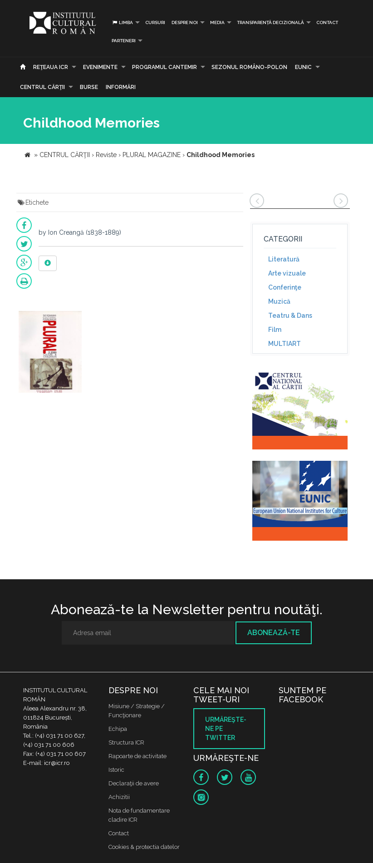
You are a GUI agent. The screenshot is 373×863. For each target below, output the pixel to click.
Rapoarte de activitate (137, 756)
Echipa (117, 728)
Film (274, 329)
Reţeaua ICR (50, 67)
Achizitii (119, 797)
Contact (327, 22)
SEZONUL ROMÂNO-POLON (249, 67)
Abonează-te (273, 632)
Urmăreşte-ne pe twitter (225, 728)
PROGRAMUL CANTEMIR (164, 67)
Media (217, 22)
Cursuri (155, 22)
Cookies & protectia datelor (144, 846)
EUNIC (303, 67)
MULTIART (284, 343)
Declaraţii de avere (133, 783)
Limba (122, 22)
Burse (89, 87)
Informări (121, 87)
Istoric (116, 769)
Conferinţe (284, 287)
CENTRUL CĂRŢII (42, 87)
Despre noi (185, 22)
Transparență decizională (270, 22)
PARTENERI (124, 40)
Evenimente (100, 67)
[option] (50, 353)
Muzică (279, 301)
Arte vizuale (287, 273)
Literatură (283, 259)
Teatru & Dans (290, 315)
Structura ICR (126, 742)
